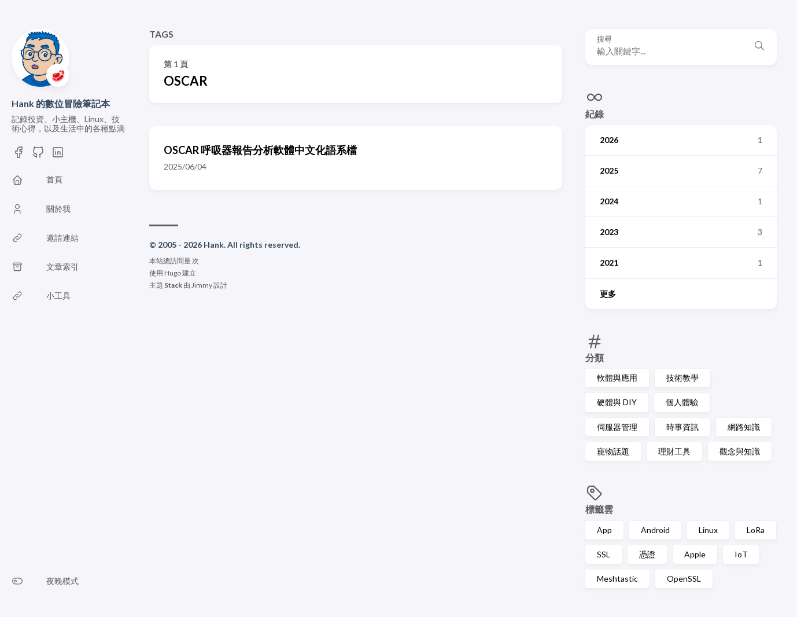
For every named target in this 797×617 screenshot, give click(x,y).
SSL (603, 554)
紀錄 (594, 113)
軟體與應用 (617, 378)
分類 (594, 357)
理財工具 (674, 451)
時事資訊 (682, 427)
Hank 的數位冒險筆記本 (61, 103)
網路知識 (744, 427)
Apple (695, 554)
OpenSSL (684, 578)
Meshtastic (617, 578)
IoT (741, 554)
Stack (173, 285)
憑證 (647, 554)
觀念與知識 (739, 451)
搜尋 (604, 39)
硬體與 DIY (617, 402)
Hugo (172, 273)
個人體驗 (682, 402)
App (604, 530)
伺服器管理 (617, 427)
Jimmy (201, 285)
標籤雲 (599, 509)
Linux (708, 530)
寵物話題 (613, 451)
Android (655, 530)
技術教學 (682, 378)
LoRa (756, 530)
